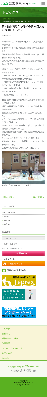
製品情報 (7, 224)
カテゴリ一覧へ (10, 259)
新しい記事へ (8, 197)
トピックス (7, 329)
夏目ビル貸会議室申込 (16, 270)
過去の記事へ (38, 197)
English (5, 358)
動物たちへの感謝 (10, 338)
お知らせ (7, 216)
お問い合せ (7, 353)
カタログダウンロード (16, 264)
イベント (7, 220)
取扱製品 (6, 343)
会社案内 (6, 334)
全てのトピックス (11, 213)
